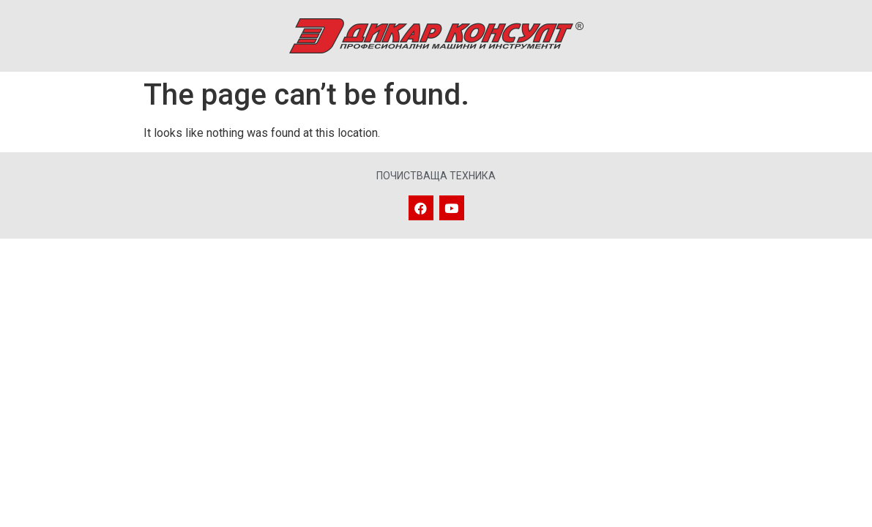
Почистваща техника (436, 176)
